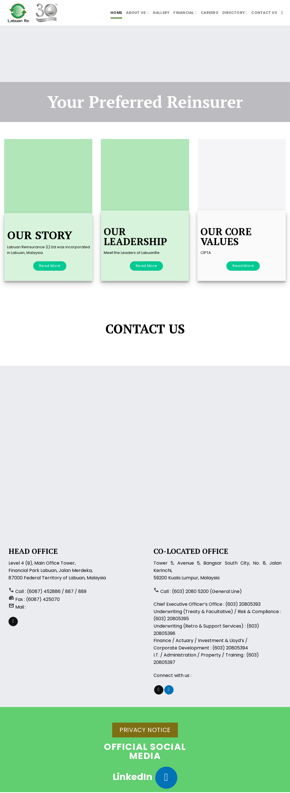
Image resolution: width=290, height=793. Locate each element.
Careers (209, 12)
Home (116, 12)
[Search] (283, 12)
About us (137, 12)
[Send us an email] (13, 621)
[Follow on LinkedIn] (169, 690)
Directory (235, 12)
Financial (185, 12)
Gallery (161, 12)
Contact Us (264, 12)
